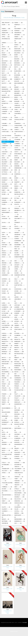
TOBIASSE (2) (18, 480)
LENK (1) (18, 317)
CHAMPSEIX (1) (19, 123)
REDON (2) (18, 412)
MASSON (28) (19, 351)
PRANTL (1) (5, 400)
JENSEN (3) (6, 269)
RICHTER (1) (18, 418)
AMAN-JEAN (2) (7, 32)
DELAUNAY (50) (7, 161)
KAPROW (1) (6, 279)
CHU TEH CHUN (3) (6, 135)
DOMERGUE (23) (20, 175)
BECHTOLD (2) (6, 61)
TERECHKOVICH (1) (18, 473)
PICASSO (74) (6, 390)
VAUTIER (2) (7, 499)
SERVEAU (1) (7, 442)
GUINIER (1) (18, 238)
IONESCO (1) (19, 262)
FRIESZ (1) (19, 213)
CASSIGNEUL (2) (20, 114)
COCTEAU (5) (6, 139)
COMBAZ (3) (6, 143)
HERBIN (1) (18, 250)
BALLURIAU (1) (19, 52)
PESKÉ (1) (5, 386)
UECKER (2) (6, 488)
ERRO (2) (19, 190)
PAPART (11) (6, 384)
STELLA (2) (6, 462)
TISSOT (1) (7, 479)
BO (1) (16, 73)
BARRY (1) (18, 54)
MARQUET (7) (6, 347)
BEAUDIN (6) (18, 58)
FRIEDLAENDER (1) (7, 213)
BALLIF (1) (6, 52)
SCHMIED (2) (7, 439)
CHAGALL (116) (7, 119)
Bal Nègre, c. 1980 (20, 588)
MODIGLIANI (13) (7, 364)
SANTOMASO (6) (19, 429)
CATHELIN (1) (7, 117)
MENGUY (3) (19, 357)
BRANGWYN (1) (7, 89)
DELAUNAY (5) (19, 161)
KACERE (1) (18, 273)
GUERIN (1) (18, 236)
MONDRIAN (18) (19, 365)
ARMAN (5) (7, 43)
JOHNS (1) (18, 269)
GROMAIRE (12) (19, 234)
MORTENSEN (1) (20, 369)
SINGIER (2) (19, 448)
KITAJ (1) (17, 281)
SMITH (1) (18, 450)
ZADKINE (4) (5, 523)
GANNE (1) (18, 216)
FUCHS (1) (5, 216)
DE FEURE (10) (19, 157)
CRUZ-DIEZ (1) (7, 151)
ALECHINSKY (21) (20, 28)
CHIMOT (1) (19, 129)
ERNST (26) (5, 190)
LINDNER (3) (19, 325)
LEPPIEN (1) (18, 321)
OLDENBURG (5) (19, 377)
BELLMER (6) (18, 61)
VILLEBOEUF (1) (19, 507)
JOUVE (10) (5, 273)
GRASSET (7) (19, 232)
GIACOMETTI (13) (19, 219)
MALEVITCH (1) (7, 341)
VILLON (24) (19, 509)
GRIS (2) (5, 234)
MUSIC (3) (5, 373)
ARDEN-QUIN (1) (19, 39)
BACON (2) (6, 48)
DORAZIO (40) (6, 178)
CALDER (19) (19, 103)
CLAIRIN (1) (8, 137)
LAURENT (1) (6, 309)
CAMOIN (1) (6, 107)
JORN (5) (17, 271)
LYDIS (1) (18, 337)
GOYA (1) (6, 232)
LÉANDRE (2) (19, 313)
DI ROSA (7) (6, 168)
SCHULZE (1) (19, 440)
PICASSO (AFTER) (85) (20, 391)
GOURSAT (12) (19, 229)
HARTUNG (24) (6, 244)
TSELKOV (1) (18, 484)
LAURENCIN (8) (7, 307)
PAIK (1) (6, 382)
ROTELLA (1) (19, 422)
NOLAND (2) (6, 377)
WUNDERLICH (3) (19, 521)
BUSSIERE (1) (19, 101)
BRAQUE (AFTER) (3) (6, 92)
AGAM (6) (5, 24)
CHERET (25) (18, 127)
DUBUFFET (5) (18, 182)
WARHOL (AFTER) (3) (7, 516)
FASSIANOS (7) (7, 198)
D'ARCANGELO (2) (19, 153)
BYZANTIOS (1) (7, 104)
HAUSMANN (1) (19, 244)
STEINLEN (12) (19, 459)
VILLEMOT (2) (7, 509)
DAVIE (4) (5, 157)
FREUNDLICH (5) (19, 210)
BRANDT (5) (19, 87)
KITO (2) (5, 283)
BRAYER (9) (5, 95)
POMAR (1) (5, 398)
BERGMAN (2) (19, 63)
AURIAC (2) (18, 44)
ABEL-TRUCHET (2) (7, 22)
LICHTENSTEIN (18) (7, 325)
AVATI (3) (5, 46)
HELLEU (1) (6, 250)
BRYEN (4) (18, 99)
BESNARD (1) (6, 67)
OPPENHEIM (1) (19, 379)
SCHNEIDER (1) (19, 438)
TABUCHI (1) (18, 466)
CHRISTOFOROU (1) (19, 132)
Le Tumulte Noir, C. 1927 (20, 544)
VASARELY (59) (19, 497)
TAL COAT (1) (6, 470)
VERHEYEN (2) (18, 501)
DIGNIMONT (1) (7, 170)
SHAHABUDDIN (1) (19, 445)
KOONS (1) (17, 291)
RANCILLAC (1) (19, 402)
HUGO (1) (6, 256)
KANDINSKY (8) (7, 275)
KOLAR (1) (5, 291)
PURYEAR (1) (19, 400)
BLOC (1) (5, 73)
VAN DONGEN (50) (20, 492)
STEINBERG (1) (6, 458)
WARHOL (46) (18, 513)
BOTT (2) (5, 81)
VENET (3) (6, 501)
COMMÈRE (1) (18, 143)
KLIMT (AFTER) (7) (19, 286)
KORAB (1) (5, 293)
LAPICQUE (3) (19, 305)
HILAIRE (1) (18, 252)
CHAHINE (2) (6, 123)
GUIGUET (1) (7, 239)
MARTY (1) (18, 349)
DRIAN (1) (7, 182)
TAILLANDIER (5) (19, 468)
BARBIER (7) (6, 54)
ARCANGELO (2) (6, 38)
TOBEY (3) (18, 478)
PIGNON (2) (6, 394)
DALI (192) (6, 155)
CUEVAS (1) (6, 153)
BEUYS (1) (18, 67)
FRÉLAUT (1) (6, 210)
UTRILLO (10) (19, 488)
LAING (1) (5, 303)
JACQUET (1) (18, 264)
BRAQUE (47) (19, 89)
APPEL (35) (5, 36)
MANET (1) (6, 343)
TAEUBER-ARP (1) (7, 468)
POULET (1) (19, 398)
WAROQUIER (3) (19, 516)
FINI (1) (17, 200)
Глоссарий (24, 622)
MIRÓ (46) (17, 359)
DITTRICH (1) (6, 172)
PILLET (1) (18, 394)
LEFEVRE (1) (6, 315)
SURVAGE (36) (19, 462)
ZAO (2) (17, 523)
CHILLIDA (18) (7, 129)
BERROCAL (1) (7, 65)
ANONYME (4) (17, 32)
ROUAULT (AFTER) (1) (19, 425)
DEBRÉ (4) (18, 159)
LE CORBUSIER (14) (19, 309)
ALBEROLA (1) (19, 25)
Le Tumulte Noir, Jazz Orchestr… (8, 611)
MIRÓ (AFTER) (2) (7, 361)
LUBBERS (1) (6, 335)
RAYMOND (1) (19, 410)
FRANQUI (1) (19, 208)
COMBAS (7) (18, 141)
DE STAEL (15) (7, 159)
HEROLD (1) (6, 252)
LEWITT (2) (5, 323)
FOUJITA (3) (18, 205)
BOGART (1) (6, 75)
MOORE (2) (6, 367)
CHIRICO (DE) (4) (7, 131)
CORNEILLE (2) (20, 145)
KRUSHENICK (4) (19, 294)
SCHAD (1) (18, 436)
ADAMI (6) (18, 22)
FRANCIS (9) (6, 208)
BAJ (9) (5, 50)
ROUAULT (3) (7, 424)
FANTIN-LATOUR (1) (20, 195)
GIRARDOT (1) (20, 223)
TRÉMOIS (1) (19, 482)
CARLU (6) (17, 109)
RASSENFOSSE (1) (19, 405)
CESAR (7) (19, 117)
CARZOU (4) (6, 113)
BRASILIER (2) (19, 91)
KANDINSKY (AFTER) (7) (19, 276)
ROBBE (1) (18, 420)
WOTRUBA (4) (6, 521)
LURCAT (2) (5, 337)
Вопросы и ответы (14, 631)
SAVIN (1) (6, 436)
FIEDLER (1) (6, 200)
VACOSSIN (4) (8, 491)
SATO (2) (5, 432)
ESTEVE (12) (6, 192)
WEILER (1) (5, 519)
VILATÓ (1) (6, 507)
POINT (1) (6, 396)
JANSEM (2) (5, 267)
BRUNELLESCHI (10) (7, 98)
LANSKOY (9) (6, 305)
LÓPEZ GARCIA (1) (19, 330)
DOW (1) (19, 180)
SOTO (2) (7, 452)
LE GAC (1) (5, 311)
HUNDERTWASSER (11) (19, 257)
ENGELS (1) (18, 186)
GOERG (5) (6, 226)
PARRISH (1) (19, 384)
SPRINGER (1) (19, 454)
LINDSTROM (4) (7, 327)
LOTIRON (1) (18, 333)
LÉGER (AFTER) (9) (7, 318)
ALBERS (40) (6, 28)
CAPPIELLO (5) (7, 109)
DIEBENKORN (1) (20, 168)
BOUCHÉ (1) (19, 81)
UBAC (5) (17, 486)
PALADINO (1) (19, 382)
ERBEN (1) (18, 188)
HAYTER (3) (7, 247)
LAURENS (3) (18, 307)
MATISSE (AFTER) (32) (20, 354)
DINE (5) (17, 170)
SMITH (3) (6, 450)
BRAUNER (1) (18, 93)
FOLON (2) (7, 204)
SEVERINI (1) (6, 444)
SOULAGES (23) (19, 452)
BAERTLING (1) (19, 48)
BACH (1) (17, 46)
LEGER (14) (18, 315)
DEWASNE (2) (18, 166)
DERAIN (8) (18, 164)
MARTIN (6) (6, 349)
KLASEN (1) (18, 283)
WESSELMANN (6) (19, 519)
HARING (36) (18, 242)
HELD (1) (16, 248)
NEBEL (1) (5, 375)
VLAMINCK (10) (7, 512)
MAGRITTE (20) (19, 339)
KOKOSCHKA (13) (20, 289)
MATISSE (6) (6, 353)
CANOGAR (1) (19, 107)
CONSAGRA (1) (7, 145)
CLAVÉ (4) (18, 137)
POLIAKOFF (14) (19, 396)
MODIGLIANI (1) (18, 363)
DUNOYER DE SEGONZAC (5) (7, 187)
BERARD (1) (6, 63)
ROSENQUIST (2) (7, 422)
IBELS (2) (7, 260)
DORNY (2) (18, 178)
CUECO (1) (18, 151)
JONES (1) (5, 271)
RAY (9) (17, 408)
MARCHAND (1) (7, 345)
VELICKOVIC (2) (20, 499)
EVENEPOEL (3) (19, 192)
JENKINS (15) (18, 267)
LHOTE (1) (18, 323)
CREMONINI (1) (20, 149)
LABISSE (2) (18, 297)
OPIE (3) (5, 379)
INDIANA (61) (6, 262)
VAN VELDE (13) (19, 494)
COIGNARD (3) (19, 139)
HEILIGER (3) (19, 246)
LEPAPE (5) (18, 319)
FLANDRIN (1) (7, 202)
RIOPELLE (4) (7, 420)
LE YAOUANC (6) (7, 313)
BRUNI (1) (18, 97)
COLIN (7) (5, 141)
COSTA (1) (19, 147)
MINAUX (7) (6, 359)
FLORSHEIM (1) (19, 202)
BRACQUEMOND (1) (19, 84)
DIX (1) (17, 172)
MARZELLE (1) (6, 351)
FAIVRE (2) (5, 194)
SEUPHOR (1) (19, 442)
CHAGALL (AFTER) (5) (20, 120)
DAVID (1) (18, 155)
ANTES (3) (5, 34)
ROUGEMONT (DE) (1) (7, 429)
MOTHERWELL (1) (7, 371)
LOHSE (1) (7, 329)
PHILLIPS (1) (6, 388)
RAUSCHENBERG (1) (7, 409)
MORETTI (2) (7, 369)
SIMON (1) (7, 448)
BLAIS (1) (7, 71)
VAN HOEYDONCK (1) (7, 496)
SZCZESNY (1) (17, 464)
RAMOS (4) (5, 402)
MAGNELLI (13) (7, 339)
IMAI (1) (18, 260)
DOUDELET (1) (7, 180)
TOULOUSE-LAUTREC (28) (7, 483)
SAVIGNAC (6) (19, 434)
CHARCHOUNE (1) (20, 125)
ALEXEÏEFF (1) (7, 30)
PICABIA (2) (18, 388)
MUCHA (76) (19, 371)
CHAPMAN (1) (7, 126)
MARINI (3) (18, 345)
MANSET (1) (18, 343)
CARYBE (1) (17, 111)
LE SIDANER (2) (19, 311)
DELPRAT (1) (6, 164)
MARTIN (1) (18, 347)
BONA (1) (4, 77)
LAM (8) (18, 303)
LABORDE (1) (6, 299)
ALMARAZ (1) (19, 30)
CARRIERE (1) (7, 111)
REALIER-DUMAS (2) (6, 413)
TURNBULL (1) (7, 486)
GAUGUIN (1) (6, 218)
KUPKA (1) (5, 297)
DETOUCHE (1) (7, 166)
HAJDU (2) (6, 242)
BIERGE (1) (6, 69)
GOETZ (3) (18, 226)
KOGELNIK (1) (6, 289)
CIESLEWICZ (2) (19, 135)
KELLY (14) (18, 279)
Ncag (2, 11)
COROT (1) (7, 148)
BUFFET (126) (7, 101)
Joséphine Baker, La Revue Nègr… (7, 545)
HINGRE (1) (5, 254)
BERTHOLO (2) (19, 65)
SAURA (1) (6, 434)
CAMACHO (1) (19, 105)
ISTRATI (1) (7, 264)
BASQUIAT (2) (7, 57)
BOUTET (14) (6, 83)
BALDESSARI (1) (19, 50)
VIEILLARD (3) (6, 503)
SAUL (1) (17, 432)
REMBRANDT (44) (7, 417)
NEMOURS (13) (19, 375)
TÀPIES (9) (6, 472)
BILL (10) (17, 69)
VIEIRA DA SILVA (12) (19, 504)
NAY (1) (19, 373)
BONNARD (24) (7, 79)
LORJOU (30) (7, 333)
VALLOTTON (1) (19, 490)
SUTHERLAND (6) (7, 465)
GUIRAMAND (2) (19, 240)
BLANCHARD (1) (19, 71)
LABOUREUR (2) (19, 300)
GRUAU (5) (5, 236)
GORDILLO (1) (6, 228)
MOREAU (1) (19, 367)
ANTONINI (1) (19, 34)
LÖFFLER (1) (19, 327)
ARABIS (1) (18, 36)
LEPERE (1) (7, 321)
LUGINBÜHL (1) (20, 335)
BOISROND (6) (19, 75)
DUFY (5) (17, 184)
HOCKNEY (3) (18, 254)
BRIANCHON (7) (20, 95)
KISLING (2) (6, 281)
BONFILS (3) (18, 77)
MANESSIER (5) (19, 341)
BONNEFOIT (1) (19, 79)
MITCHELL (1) (18, 361)
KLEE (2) (5, 285)
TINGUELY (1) (18, 476)
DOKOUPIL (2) (7, 174)
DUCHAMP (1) (7, 184)
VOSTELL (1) (18, 511)
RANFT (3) (6, 404)
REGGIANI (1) (19, 414)
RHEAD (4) (19, 416)
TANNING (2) (19, 470)
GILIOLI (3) (6, 222)
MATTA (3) (6, 357)
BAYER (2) (18, 56)
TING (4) (6, 476)
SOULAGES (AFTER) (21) (6, 455)
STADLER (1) (18, 456)
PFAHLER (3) (19, 386)
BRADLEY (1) (6, 87)
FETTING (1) (18, 198)
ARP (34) (17, 42)
